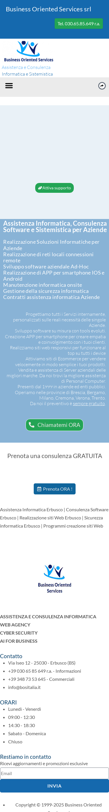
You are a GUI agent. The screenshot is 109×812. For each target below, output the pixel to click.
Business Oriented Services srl (48, 9)
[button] (9, 85)
